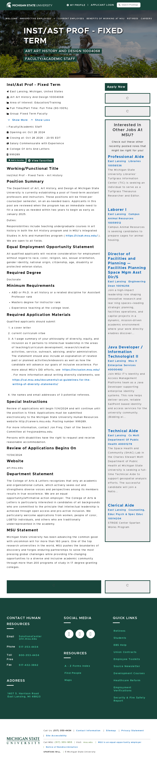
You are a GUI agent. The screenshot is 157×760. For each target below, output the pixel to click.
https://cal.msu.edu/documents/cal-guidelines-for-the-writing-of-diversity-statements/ (51, 382)
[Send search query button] (120, 4)
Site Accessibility (56, 736)
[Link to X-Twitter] (80, 634)
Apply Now (116, 86)
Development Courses (129, 673)
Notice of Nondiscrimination (62, 747)
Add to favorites (16, 160)
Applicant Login (102, 5)
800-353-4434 (29, 655)
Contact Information (88, 731)
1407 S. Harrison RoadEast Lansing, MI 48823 (24, 695)
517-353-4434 (28, 647)
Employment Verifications (123, 689)
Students (120, 638)
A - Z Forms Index (77, 666)
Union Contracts (125, 652)
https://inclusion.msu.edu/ (81, 370)
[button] (54, 19)
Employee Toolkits (127, 659)
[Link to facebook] (69, 634)
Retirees (132, 19)
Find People (73, 673)
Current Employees (71, 19)
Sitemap (111, 731)
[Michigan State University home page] (29, 5)
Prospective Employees (35, 19)
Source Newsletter (127, 666)
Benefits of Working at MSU (106, 19)
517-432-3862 (28, 665)
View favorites (40, 160)
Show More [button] (18, 120)
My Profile (76, 5)
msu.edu (88, 742)
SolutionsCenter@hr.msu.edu (30, 637)
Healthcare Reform (127, 680)
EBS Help (120, 645)
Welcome (11, 19)
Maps (68, 680)
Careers (146, 19)
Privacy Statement (132, 731)
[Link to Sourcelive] (90, 634)
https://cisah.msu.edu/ (82, 236)
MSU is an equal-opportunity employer (120, 742)
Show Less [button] (40, 120)
